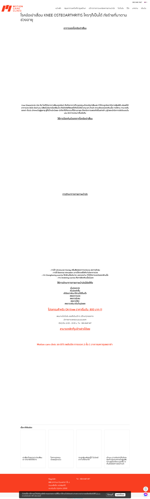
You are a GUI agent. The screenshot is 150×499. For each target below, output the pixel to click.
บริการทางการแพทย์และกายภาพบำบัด (102, 8)
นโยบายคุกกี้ (37, 496)
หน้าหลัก (58, 8)
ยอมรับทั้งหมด (120, 495)
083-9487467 (86, 323)
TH (145, 2)
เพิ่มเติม (143, 8)
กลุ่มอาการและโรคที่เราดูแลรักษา (75, 8)
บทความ (135, 8)
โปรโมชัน (121, 8)
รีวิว (128, 8)
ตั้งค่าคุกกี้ (110, 495)
